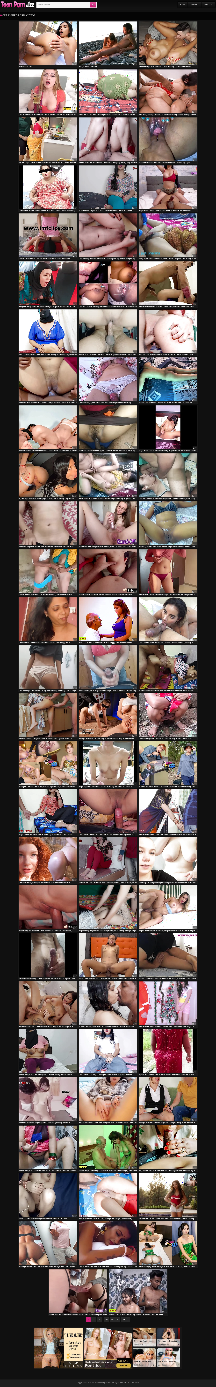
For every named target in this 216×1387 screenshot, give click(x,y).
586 (112, 1319)
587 (118, 1319)
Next (125, 1319)
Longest (208, 4)
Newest (195, 4)
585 (107, 1319)
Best (182, 4)
